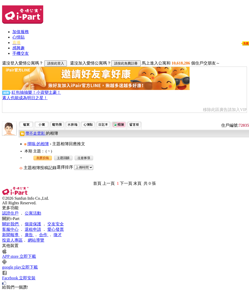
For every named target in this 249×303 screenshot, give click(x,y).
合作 (43, 235)
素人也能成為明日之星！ (25, 98)
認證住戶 (10, 213)
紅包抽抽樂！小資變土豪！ (36, 92)
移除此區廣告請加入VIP (225, 109)
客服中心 (10, 229)
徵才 (58, 235)
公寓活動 (33, 213)
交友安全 (55, 224)
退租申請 (33, 229)
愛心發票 (55, 229)
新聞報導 (11, 235)
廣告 (29, 235)
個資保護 (33, 224)
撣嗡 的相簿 (38, 144)
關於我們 (11, 224)
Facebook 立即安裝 (18, 278)
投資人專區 (12, 240)
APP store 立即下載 (19, 256)
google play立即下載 (20, 267)
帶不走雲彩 (35, 133)
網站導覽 (36, 240)
